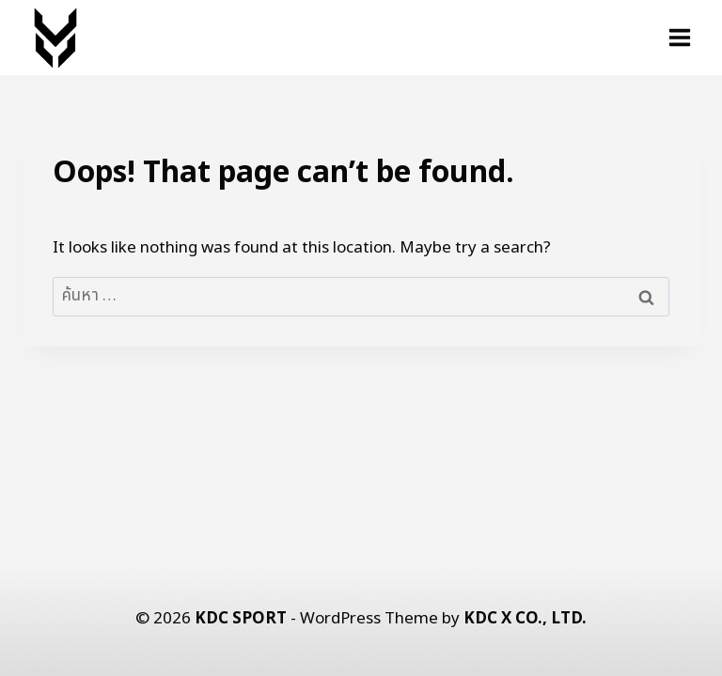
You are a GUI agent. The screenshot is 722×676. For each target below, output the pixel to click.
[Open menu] (679, 37)
